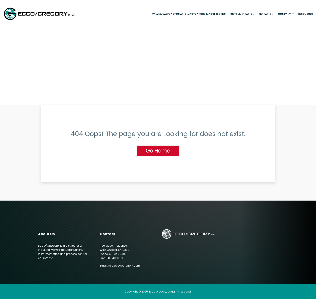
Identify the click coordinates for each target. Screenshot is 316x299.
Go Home (158, 150)
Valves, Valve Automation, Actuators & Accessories (189, 14)
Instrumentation (242, 14)
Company (284, 14)
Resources (305, 14)
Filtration (266, 14)
